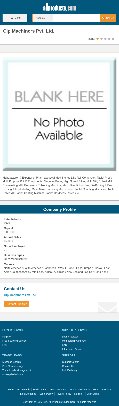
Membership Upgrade (74, 340)
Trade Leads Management (16, 370)
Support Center (70, 362)
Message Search (11, 362)
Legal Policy (46, 393)
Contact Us (68, 366)
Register (7, 336)
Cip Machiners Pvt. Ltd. (28, 31)
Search (108, 17)
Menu (15, 18)
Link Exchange (70, 370)
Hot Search (23, 389)
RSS (95, 389)
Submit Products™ (79, 389)
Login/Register (70, 336)
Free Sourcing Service (14, 340)
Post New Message (12, 366)
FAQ (4, 345)
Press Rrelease (58, 389)
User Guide (93, 393)
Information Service (72, 349)
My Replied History (12, 374)
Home (11, 389)
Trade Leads (39, 389)
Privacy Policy (63, 393)
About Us (106, 389)
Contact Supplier (16, 304)
